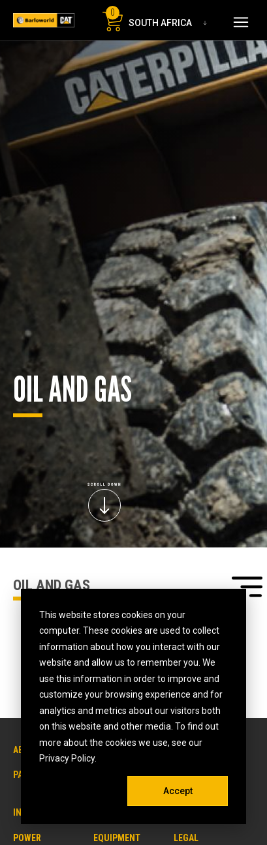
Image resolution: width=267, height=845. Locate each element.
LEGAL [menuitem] (186, 838)
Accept (178, 791)
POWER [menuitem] (27, 838)
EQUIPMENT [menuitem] (116, 838)
